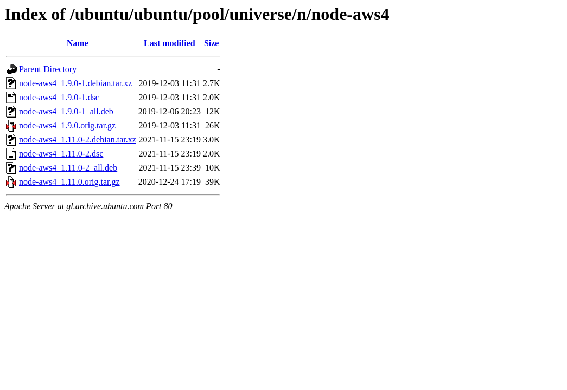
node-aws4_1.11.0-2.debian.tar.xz (77, 139)
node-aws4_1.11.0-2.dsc (61, 153)
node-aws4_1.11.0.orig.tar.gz (69, 181)
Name (77, 43)
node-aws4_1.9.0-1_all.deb (66, 111)
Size (211, 43)
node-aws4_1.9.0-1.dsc (59, 97)
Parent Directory (48, 69)
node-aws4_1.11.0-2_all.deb (68, 167)
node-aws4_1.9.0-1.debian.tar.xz (75, 83)
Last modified (169, 43)
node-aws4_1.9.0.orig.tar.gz (67, 125)
